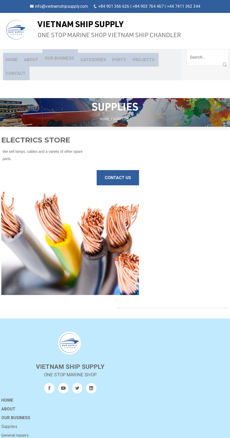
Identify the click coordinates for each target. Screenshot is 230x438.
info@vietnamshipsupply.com (61, 6)
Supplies (124, 263)
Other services (129, 280)
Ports (109, 57)
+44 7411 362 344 (183, 6)
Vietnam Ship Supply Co (110, 430)
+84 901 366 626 (113, 6)
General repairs (130, 271)
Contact (156, 57)
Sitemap (125, 307)
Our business (52, 57)
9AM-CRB (41, 406)
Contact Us (92, 144)
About (26, 57)
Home (9, 57)
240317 (41, 399)
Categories (85, 57)
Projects (131, 57)
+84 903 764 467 (148, 6)
